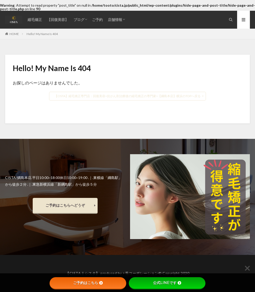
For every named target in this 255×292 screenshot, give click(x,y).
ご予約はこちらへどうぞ (65, 205)
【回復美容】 (57, 19)
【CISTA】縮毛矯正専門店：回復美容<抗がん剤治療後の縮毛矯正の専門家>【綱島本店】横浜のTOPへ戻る (127, 96)
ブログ (79, 19)
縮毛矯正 (35, 19)
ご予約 (97, 19)
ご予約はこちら (88, 282)
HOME (14, 33)
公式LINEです (167, 282)
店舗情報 (115, 19)
